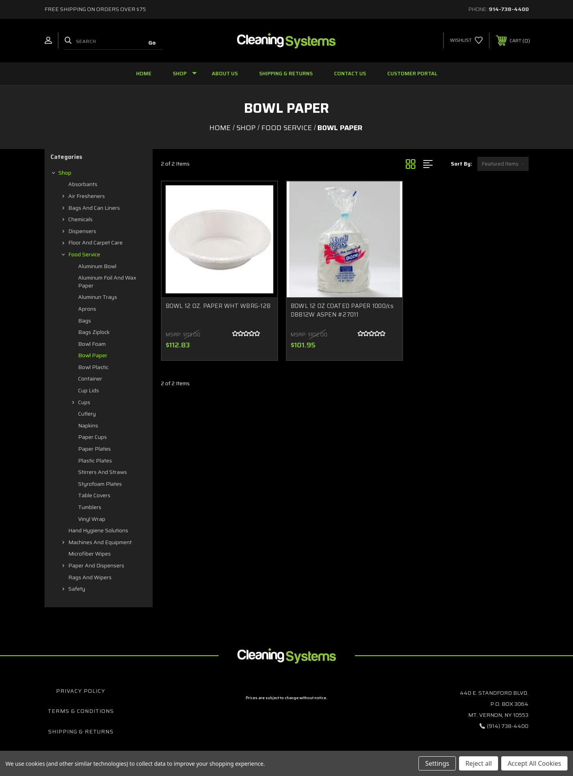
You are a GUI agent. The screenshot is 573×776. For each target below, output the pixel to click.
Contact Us (350, 73)
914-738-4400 (509, 9)
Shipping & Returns (286, 73)
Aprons (87, 308)
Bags (84, 320)
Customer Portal (412, 73)
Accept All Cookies (534, 763)
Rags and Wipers (90, 577)
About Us (225, 73)
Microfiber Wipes (89, 553)
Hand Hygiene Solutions (98, 530)
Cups (84, 402)
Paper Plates (94, 448)
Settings (437, 763)
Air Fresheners (86, 196)
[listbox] (503, 164)
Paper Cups (92, 437)
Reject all (478, 763)
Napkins (88, 425)
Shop (185, 73)
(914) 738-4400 (507, 726)
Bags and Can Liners (94, 207)
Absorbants (82, 184)
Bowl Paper (92, 355)
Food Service (84, 254)
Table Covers (94, 495)
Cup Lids (88, 390)
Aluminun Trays (97, 297)
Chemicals (80, 219)
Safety (76, 588)
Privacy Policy (80, 690)
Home (143, 73)
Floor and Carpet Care (95, 242)
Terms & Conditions (81, 711)
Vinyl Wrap (91, 519)
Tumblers (89, 507)
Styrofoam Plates (100, 483)
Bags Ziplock (94, 332)
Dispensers (82, 231)
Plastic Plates (95, 460)
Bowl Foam (92, 344)
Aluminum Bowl (97, 266)
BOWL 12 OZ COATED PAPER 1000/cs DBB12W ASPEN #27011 (342, 310)
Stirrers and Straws (102, 472)
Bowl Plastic (93, 367)
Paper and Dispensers (96, 565)
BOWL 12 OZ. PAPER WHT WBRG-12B (218, 306)
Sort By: (461, 164)
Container (90, 378)
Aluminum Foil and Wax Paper (107, 281)
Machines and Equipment (100, 542)
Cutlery (87, 413)
